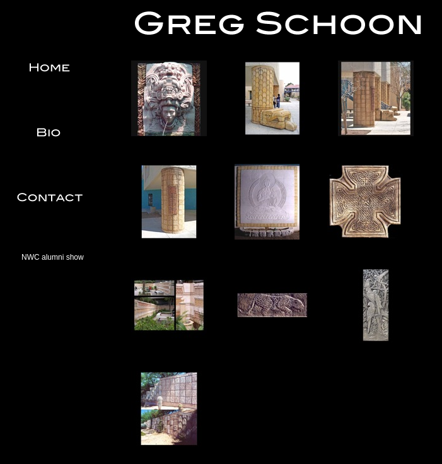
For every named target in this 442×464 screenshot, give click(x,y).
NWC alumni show (52, 257)
